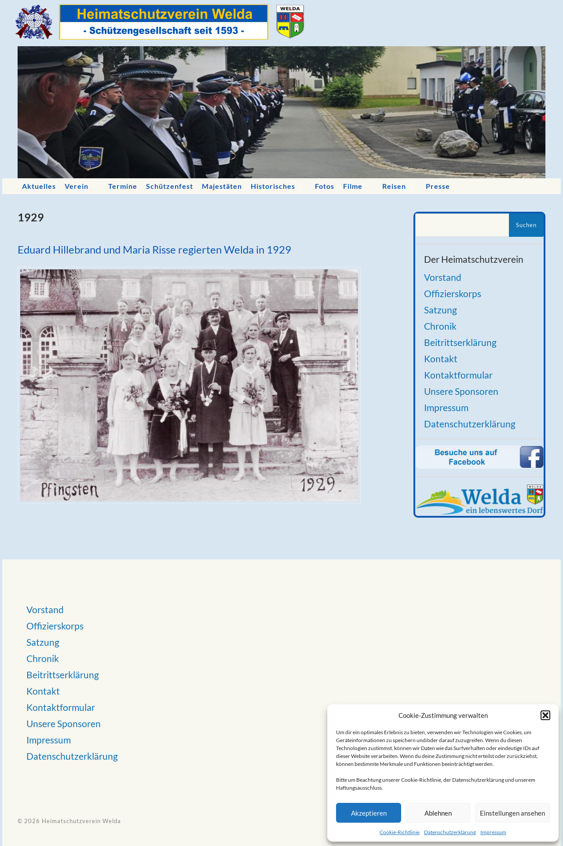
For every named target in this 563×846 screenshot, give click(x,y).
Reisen (394, 186)
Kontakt (440, 358)
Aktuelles (39, 186)
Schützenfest (169, 186)
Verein (76, 186)
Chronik (440, 325)
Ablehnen (438, 813)
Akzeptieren (369, 813)
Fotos (324, 186)
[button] (545, 715)
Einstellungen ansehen (512, 813)
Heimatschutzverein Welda (81, 820)
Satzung (440, 309)
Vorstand (442, 277)
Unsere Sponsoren (461, 391)
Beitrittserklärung (460, 342)
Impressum (493, 832)
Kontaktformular (458, 374)
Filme (352, 186)
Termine (122, 186)
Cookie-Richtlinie (400, 832)
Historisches (273, 186)
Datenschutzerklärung (450, 832)
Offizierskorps (452, 293)
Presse (438, 186)
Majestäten (222, 186)
